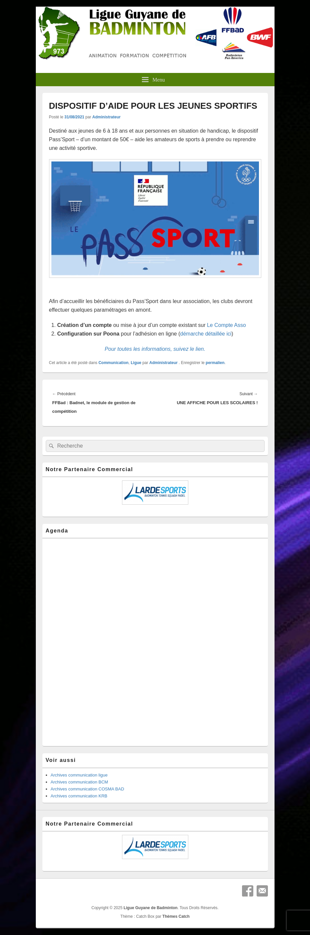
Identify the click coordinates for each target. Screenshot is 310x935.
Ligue (136, 362)
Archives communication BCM (79, 781)
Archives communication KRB (79, 795)
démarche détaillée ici (205, 334)
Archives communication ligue (79, 775)
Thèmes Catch (176, 916)
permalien (215, 362)
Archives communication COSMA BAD (87, 788)
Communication (113, 362)
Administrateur (106, 117)
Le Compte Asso (226, 325)
